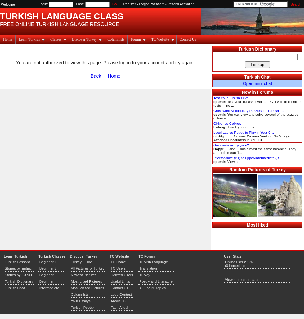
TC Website (162, 39)
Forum (138, 39)
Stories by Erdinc (18, 268)
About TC (117, 301)
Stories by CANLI (18, 275)
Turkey (144, 275)
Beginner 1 (48, 262)
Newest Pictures (83, 275)
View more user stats (241, 279)
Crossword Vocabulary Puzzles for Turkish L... (248, 111)
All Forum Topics (152, 288)
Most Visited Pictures (87, 288)
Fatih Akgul (119, 307)
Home (7, 39)
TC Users (118, 268)
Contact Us (188, 39)
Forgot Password (151, 4)
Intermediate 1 (50, 288)
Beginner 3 (48, 275)
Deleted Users (121, 275)
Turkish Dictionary (258, 49)
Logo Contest (121, 294)
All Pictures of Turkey (87, 268)
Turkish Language (153, 262)
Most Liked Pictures (86, 281)
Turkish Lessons (17, 262)
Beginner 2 (48, 268)
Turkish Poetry (82, 307)
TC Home (118, 262)
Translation (148, 268)
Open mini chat (257, 83)
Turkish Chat (257, 76)
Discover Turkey (87, 39)
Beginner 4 (48, 281)
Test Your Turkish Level (231, 98)
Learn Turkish (32, 39)
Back (96, 76)
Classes (58, 39)
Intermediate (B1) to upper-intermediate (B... (247, 158)
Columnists (115, 39)
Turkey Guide (81, 262)
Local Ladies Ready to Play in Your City (243, 132)
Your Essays (81, 301)
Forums (265, 92)
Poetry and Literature (156, 281)
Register (129, 4)
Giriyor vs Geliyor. (227, 123)
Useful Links (120, 281)
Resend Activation (181, 4)
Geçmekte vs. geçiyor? (231, 145)
